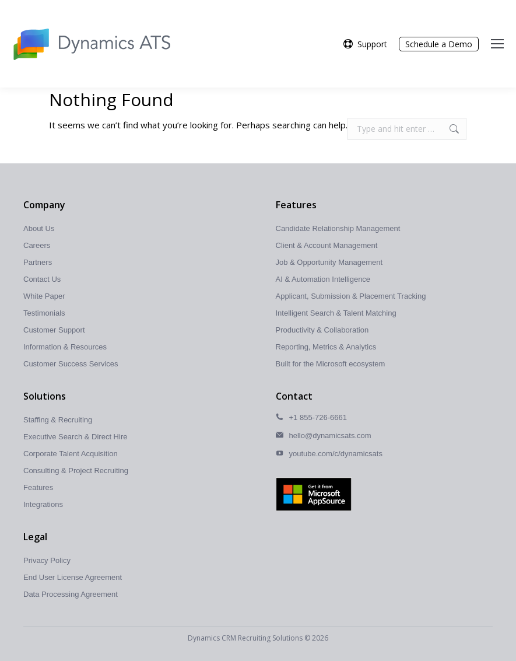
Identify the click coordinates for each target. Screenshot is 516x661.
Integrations (43, 504)
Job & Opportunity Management (329, 262)
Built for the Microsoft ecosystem (330, 363)
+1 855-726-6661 (318, 417)
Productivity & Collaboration (322, 330)
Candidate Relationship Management (338, 228)
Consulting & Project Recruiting (75, 470)
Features (38, 487)
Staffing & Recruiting (57, 419)
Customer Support (54, 330)
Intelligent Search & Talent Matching (336, 313)
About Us (38, 228)
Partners (37, 262)
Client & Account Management (327, 245)
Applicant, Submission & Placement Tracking (351, 296)
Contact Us (42, 279)
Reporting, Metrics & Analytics (326, 346)
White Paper (44, 296)
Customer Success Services (70, 363)
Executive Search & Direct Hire (75, 436)
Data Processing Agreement (70, 594)
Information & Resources (65, 346)
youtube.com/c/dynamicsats (335, 453)
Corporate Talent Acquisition (70, 453)
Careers (36, 245)
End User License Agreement (72, 577)
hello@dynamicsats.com (330, 435)
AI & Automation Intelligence (323, 279)
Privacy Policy (47, 560)
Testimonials (44, 313)
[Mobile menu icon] (497, 44)
